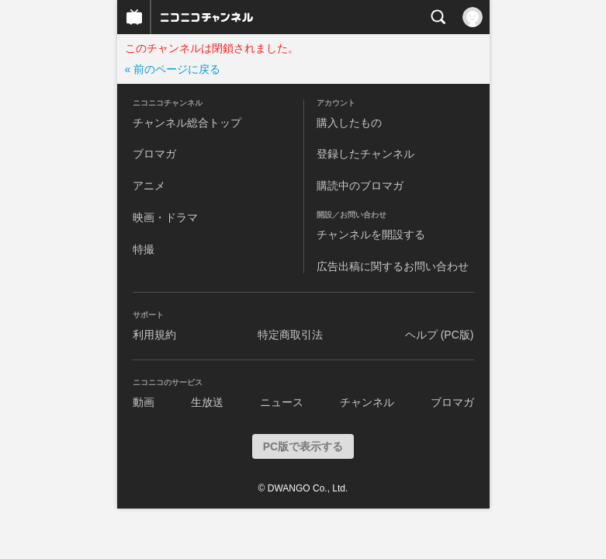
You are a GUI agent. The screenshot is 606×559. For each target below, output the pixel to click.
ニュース (281, 402)
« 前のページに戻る (173, 69)
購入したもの (349, 122)
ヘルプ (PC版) (439, 334)
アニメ (149, 185)
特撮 (143, 249)
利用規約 (154, 334)
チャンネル (367, 402)
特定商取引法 (290, 334)
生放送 (207, 402)
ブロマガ (154, 154)
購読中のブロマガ (360, 185)
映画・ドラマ (165, 217)
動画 (143, 402)
